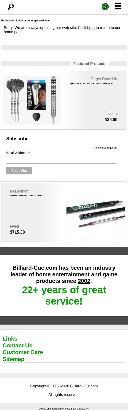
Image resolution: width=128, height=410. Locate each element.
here (91, 28)
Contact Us (17, 345)
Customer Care (23, 352)
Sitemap (13, 359)
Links (10, 338)
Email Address (18, 153)
